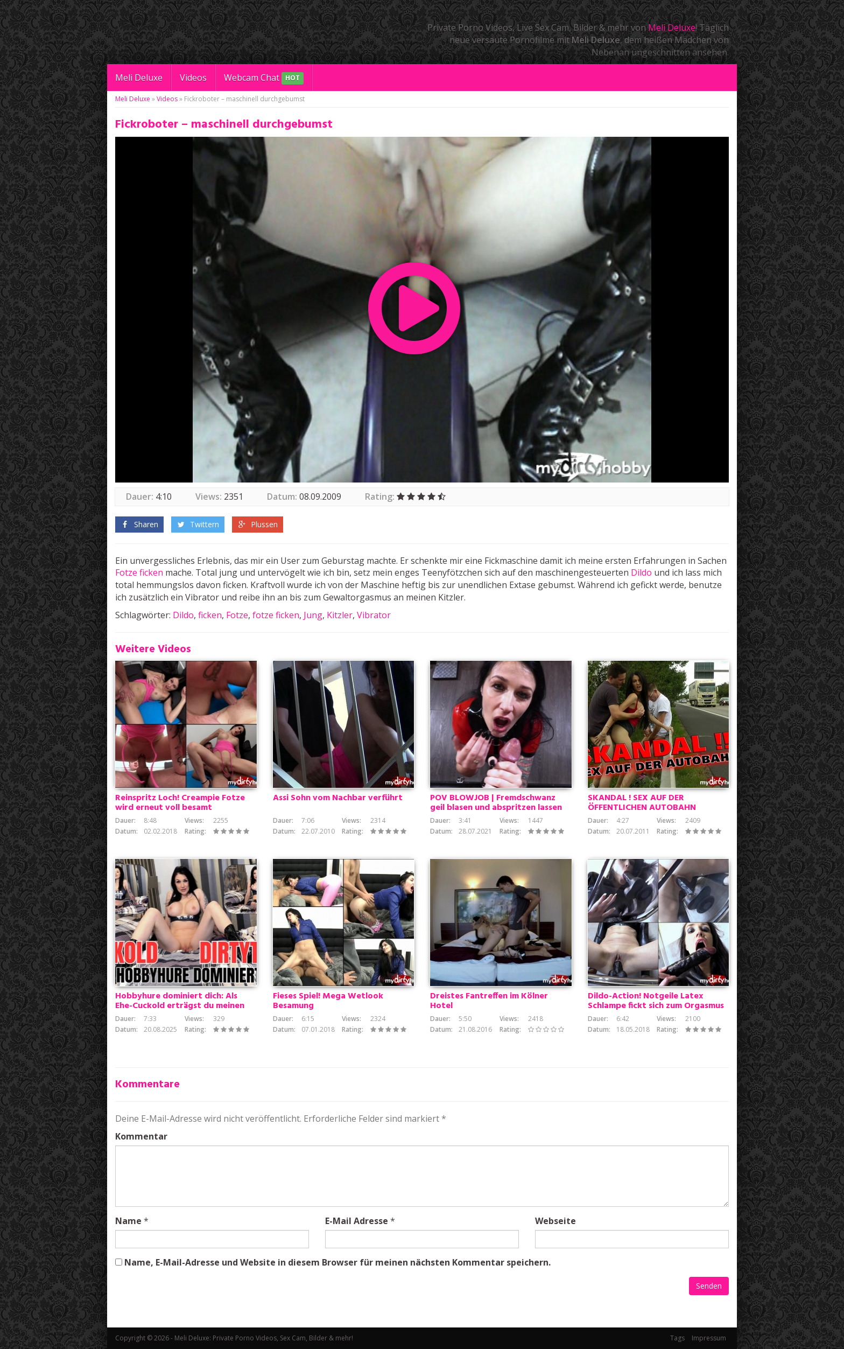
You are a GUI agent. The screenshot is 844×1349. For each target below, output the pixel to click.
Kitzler (340, 615)
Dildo (641, 572)
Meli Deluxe (671, 27)
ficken (151, 572)
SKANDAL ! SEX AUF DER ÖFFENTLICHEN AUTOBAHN (642, 803)
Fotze (126, 572)
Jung (313, 615)
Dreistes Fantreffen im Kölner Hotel (489, 1001)
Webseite (555, 1221)
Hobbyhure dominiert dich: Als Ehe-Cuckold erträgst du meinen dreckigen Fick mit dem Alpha (179, 1006)
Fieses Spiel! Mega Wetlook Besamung (328, 1001)
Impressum (709, 1338)
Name (128, 1221)
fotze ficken (275, 615)
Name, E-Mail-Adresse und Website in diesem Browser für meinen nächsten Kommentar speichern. (337, 1262)
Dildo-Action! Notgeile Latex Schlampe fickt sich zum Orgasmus (656, 1001)
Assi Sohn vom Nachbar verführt (338, 798)
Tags (677, 1338)
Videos (193, 77)
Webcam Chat (264, 78)
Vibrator (374, 615)
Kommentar (141, 1136)
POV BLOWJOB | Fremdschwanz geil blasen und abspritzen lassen (496, 803)
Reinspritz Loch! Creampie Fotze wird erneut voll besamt (180, 803)
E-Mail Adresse (356, 1221)
